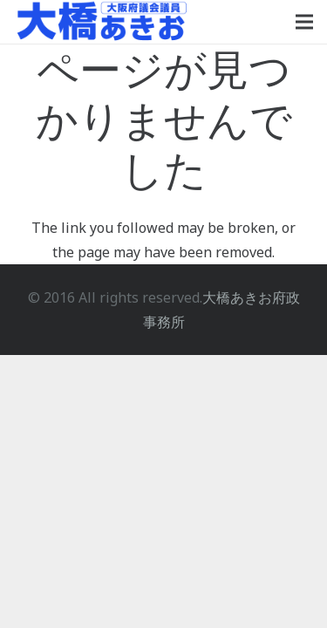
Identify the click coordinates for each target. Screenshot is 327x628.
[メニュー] (304, 22)
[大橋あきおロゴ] (102, 22)
